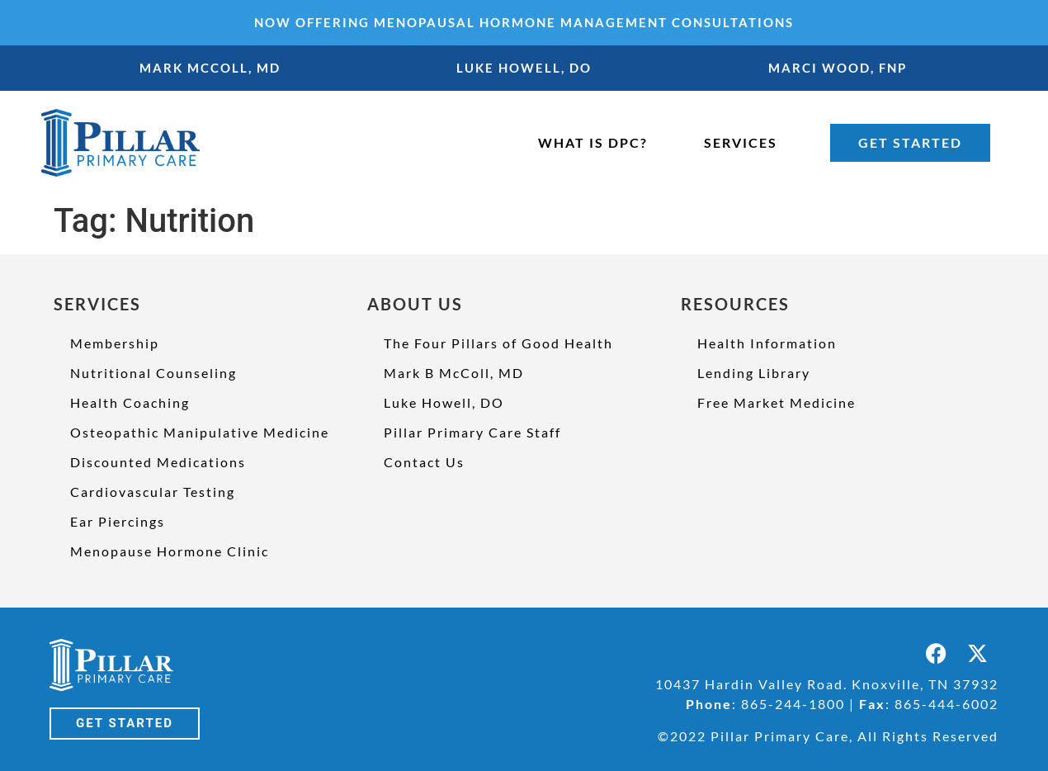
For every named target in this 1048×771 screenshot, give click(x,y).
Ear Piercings (117, 521)
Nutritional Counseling (153, 373)
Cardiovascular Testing (152, 491)
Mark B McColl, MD (454, 373)
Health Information (767, 343)
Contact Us (424, 462)
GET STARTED (910, 142)
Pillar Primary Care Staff (472, 432)
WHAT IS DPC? (593, 142)
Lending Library (753, 373)
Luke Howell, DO (444, 402)
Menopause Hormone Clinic (169, 551)
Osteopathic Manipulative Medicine (199, 432)
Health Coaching (130, 402)
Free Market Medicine (776, 402)
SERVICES (740, 142)
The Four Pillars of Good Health (498, 343)
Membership (114, 343)
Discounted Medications (158, 462)
